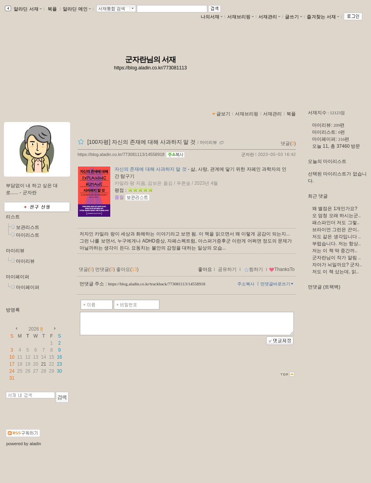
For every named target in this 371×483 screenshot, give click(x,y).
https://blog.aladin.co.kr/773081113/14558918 (121, 154)
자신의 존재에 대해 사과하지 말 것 (151, 169)
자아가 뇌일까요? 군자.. (337, 264)
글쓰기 (293, 16)
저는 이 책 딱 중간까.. (334, 250)
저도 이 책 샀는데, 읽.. (335, 271)
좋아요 (205, 269)
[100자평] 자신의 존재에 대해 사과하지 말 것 (141, 142)
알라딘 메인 (76, 9)
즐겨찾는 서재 (323, 16)
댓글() (288, 143)
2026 (33, 329)
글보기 (223, 114)
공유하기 (227, 269)
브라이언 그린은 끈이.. (335, 229)
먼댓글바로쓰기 (277, 283)
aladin (35, 443)
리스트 (13, 216)
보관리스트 (27, 227)
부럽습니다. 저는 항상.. (336, 243)
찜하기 (253, 269)
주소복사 (245, 283)
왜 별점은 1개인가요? (334, 208)
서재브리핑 (240, 16)
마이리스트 (27, 235)
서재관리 (269, 16)
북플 (52, 9)
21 (43, 364)
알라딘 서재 (27, 9)
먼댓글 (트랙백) (324, 287)
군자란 (247, 154)
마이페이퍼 (17, 277)
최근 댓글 (318, 196)
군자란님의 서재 (150, 59)
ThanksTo (282, 269)
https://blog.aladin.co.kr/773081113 (150, 68)
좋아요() (127, 269)
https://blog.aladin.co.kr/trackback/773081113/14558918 (156, 283)
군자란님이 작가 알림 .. (336, 257)
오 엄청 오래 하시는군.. (336, 215)
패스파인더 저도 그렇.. (335, 222)
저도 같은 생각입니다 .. (336, 236)
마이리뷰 (15, 250)
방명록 (13, 310)
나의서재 (212, 16)
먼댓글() (105, 269)
